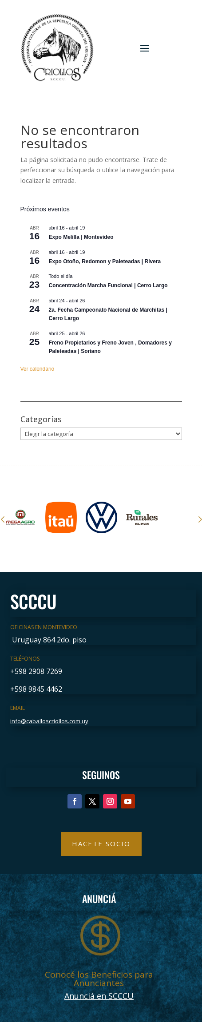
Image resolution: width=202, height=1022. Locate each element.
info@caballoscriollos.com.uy (49, 721)
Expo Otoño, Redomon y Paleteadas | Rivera (105, 261)
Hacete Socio (101, 843)
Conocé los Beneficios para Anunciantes (99, 979)
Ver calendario (37, 369)
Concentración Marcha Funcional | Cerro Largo (108, 285)
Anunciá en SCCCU (99, 995)
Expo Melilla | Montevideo (81, 237)
